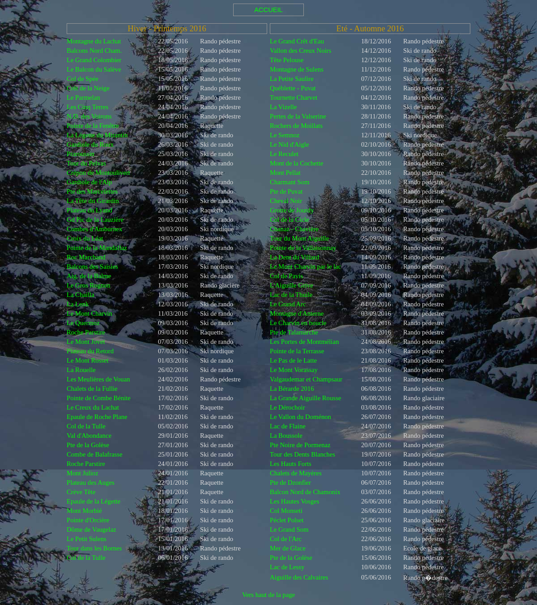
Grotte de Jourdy (292, 210)
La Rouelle (81, 369)
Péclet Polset (286, 520)
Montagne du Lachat (94, 41)
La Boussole (286, 435)
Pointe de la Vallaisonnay (303, 247)
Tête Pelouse (286, 59)
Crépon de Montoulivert (98, 172)
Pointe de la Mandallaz (97, 247)
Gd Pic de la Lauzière (95, 219)
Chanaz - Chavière (294, 229)
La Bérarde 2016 (292, 388)
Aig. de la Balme (89, 275)
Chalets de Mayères (296, 473)
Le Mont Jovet (86, 341)
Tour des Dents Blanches (302, 454)
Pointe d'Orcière (88, 520)
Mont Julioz (82, 473)
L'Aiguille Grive (291, 285)
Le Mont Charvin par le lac (305, 266)
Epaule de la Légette (93, 501)
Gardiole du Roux (90, 144)
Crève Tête (81, 491)
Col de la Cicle (289, 219)
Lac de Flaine (288, 426)
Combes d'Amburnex (94, 229)
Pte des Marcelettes (92, 191)
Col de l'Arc (286, 538)
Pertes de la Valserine (298, 116)
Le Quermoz (83, 322)
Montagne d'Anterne (297, 313)
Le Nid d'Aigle (289, 144)
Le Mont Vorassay (294, 369)
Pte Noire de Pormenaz (300, 444)
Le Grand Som (289, 529)
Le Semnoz (284, 135)
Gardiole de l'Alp (89, 182)
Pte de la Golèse (88, 444)
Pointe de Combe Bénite (99, 398)
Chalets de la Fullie (92, 388)
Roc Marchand (86, 257)
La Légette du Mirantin (97, 135)
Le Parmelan (83, 97)
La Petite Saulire (292, 78)
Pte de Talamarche (294, 332)
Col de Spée (82, 78)
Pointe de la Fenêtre (93, 125)
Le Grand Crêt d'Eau (297, 41)
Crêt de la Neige (88, 88)
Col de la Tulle (86, 426)
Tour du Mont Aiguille (299, 238)
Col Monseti (286, 510)
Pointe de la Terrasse (297, 351)
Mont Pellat (285, 172)
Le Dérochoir (287, 407)
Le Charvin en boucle (298, 322)
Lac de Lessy (287, 567)
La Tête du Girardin (93, 200)
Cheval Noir (286, 200)
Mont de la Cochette (296, 163)
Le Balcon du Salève (94, 69)
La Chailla (80, 294)
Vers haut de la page (268, 594)
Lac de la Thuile (291, 294)
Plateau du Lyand (89, 210)
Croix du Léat (85, 238)
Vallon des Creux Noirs (300, 50)
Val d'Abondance (89, 435)
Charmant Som (289, 182)
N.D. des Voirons (89, 116)
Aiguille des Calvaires (299, 577)
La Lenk (78, 304)
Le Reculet (284, 153)
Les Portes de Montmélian (304, 341)
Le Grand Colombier (94, 59)
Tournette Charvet (293, 97)
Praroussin (80, 153)
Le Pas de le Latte (293, 360)
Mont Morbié (84, 510)
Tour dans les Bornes (94, 548)
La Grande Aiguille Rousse (305, 398)
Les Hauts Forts (290, 463)
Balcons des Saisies (92, 266)
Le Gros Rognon (89, 285)
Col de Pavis (286, 275)
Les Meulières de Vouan (98, 379)
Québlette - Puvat (293, 88)
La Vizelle (283, 106)
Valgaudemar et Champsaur (306, 379)
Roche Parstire (86, 332)
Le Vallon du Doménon (300, 416)
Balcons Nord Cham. (94, 50)
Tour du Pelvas (86, 163)
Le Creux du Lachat (93, 407)
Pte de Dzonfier (290, 482)
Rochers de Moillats (296, 125)
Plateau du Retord (90, 351)
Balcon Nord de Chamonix (305, 491)
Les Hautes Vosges (294, 501)
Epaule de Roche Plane (97, 416)
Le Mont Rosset (88, 360)
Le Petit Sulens (87, 538)
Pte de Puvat (286, 191)
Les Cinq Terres (87, 106)
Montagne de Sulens (297, 69)
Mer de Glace (288, 548)
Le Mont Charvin (89, 313)
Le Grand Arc (288, 304)
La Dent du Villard (294, 257)
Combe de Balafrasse (95, 454)
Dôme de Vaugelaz (91, 529)
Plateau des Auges (91, 482)
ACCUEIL (268, 9)
